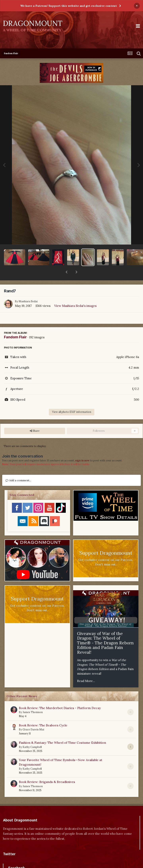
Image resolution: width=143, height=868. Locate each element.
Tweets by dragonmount (20, 851)
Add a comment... (18, 470)
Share (35, 421)
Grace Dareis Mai (33, 719)
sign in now (82, 450)
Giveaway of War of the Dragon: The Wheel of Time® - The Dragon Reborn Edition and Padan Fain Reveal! (105, 632)
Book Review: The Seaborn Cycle (43, 715)
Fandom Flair (15, 327)
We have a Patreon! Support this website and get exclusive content (68, 6)
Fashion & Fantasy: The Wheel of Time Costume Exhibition (62, 732)
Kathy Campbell (32, 736)
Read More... (86, 670)
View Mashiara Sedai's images (75, 295)
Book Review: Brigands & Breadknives (47, 771)
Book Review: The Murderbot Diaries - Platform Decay (60, 698)
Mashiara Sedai (28, 291)
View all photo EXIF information (71, 401)
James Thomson (33, 702)
